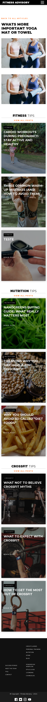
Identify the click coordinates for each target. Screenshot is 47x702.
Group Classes (31, 646)
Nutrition (10, 303)
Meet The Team (11, 668)
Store (28, 655)
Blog (28, 658)
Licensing (30, 672)
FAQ (6, 671)
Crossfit (9, 478)
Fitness (8, 127)
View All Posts (23, 120)
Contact (8, 674)
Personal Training (33, 649)
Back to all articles (14, 18)
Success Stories (11, 665)
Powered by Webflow (30, 665)
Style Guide (30, 669)
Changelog (30, 675)
